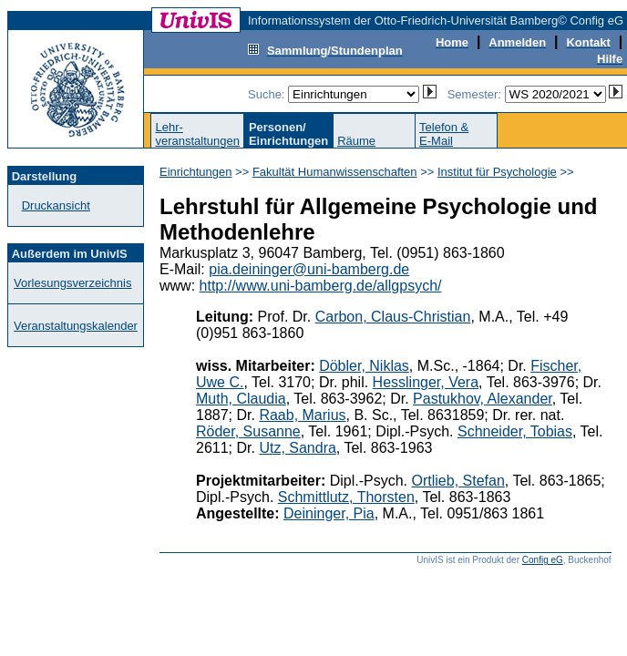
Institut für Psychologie (497, 172)
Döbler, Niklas (364, 366)
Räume (356, 141)
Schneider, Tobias (514, 431)
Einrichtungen (195, 172)
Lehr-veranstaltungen (197, 134)
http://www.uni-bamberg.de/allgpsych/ (321, 285)
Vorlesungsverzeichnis (72, 283)
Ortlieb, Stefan (458, 480)
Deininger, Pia (329, 513)
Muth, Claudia (241, 398)
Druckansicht (56, 205)
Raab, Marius (302, 415)
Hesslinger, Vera (426, 382)
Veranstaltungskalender (76, 326)
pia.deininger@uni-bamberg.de (309, 269)
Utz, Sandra (297, 448)
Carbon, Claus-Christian (393, 316)
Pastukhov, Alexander (482, 398)
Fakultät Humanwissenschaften (334, 172)
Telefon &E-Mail (443, 134)
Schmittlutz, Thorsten (346, 497)
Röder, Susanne (248, 431)
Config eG (542, 560)
